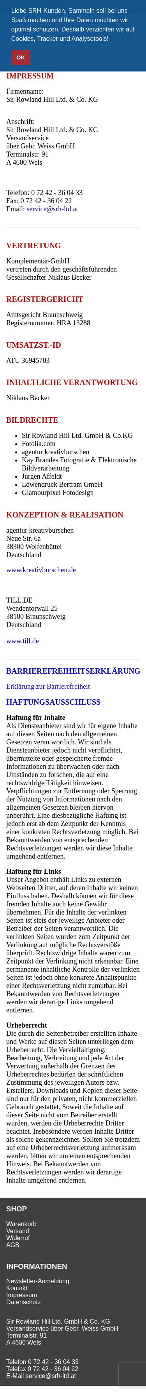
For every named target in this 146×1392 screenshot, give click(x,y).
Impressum (21, 1295)
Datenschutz (23, 1302)
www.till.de (22, 641)
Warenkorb (21, 1224)
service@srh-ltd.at (52, 209)
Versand (17, 1231)
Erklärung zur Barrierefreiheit (48, 686)
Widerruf (18, 1238)
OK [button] (20, 57)
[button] (111, 39)
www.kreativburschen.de (41, 570)
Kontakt (16, 1288)
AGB (12, 1245)
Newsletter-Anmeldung (37, 1281)
